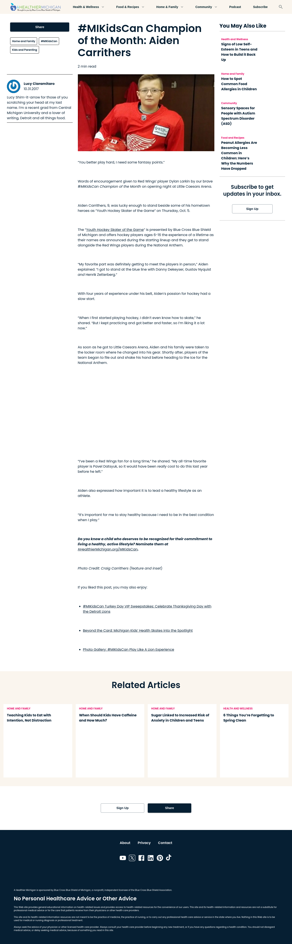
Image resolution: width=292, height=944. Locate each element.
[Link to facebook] (141, 858)
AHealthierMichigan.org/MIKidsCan (108, 549)
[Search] (280, 7)
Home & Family (170, 7)
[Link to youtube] (123, 858)
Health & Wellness (88, 7)
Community (206, 7)
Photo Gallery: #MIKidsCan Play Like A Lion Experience (128, 649)
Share (39, 27)
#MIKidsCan (49, 41)
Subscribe (260, 7)
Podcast (235, 7)
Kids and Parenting (24, 50)
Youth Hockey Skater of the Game (115, 229)
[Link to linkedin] (150, 858)
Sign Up (252, 209)
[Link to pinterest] (160, 858)
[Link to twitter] (132, 858)
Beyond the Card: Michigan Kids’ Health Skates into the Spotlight (138, 630)
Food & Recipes (130, 7)
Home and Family (23, 41)
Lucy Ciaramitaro (39, 83)
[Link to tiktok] (169, 858)
